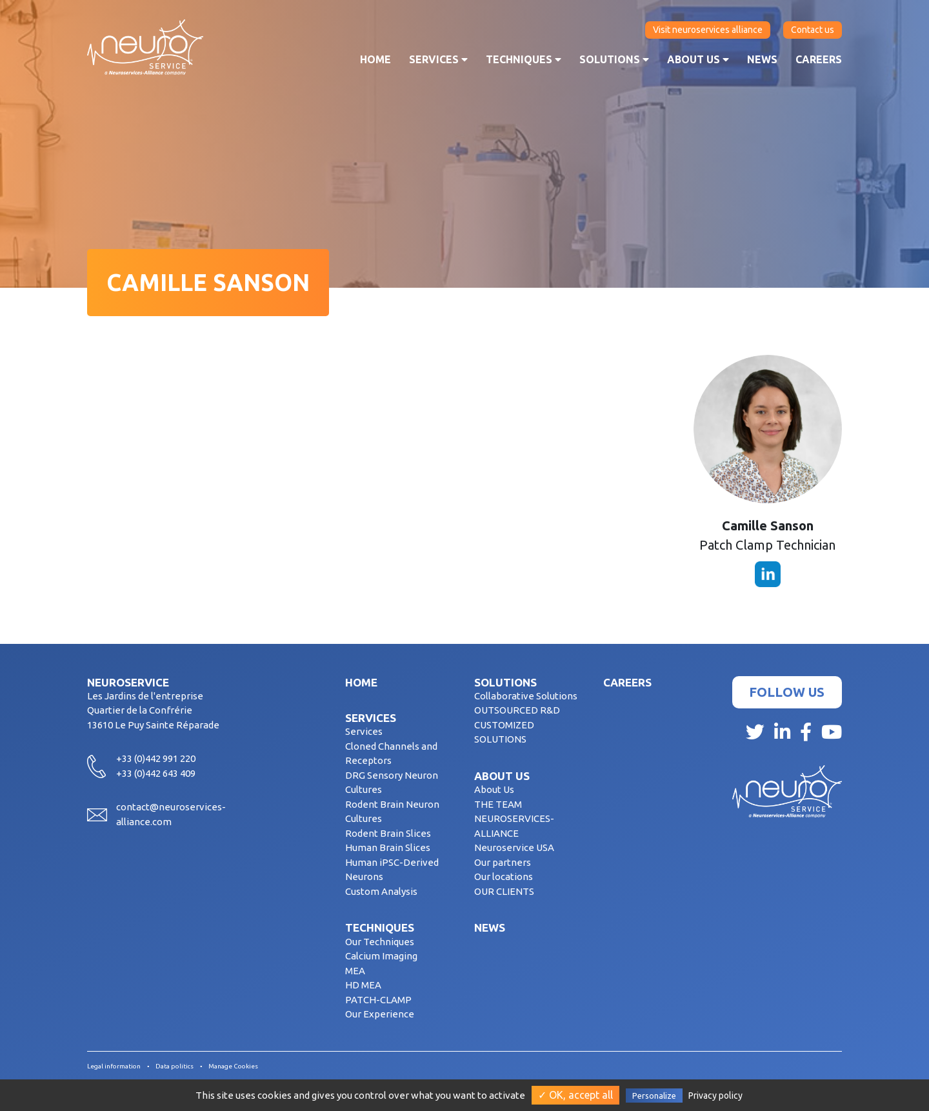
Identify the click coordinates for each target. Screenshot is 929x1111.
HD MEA (363, 984)
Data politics (174, 1066)
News (762, 59)
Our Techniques (379, 941)
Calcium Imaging (381, 955)
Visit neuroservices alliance (708, 30)
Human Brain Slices (387, 847)
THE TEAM (498, 804)
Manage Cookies (233, 1066)
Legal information (114, 1066)
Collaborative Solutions (525, 695)
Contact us (812, 30)
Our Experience (379, 1013)
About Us (494, 789)
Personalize (654, 1095)
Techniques (523, 59)
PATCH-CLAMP (378, 999)
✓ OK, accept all (575, 1095)
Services (438, 59)
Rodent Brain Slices (388, 833)
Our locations (503, 876)
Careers (818, 59)
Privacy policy (715, 1095)
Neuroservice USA (514, 847)
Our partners (502, 862)
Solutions (614, 59)
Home (375, 59)
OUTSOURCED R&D (517, 710)
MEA (355, 970)
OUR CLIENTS (504, 891)
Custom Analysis (381, 891)
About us (698, 59)
